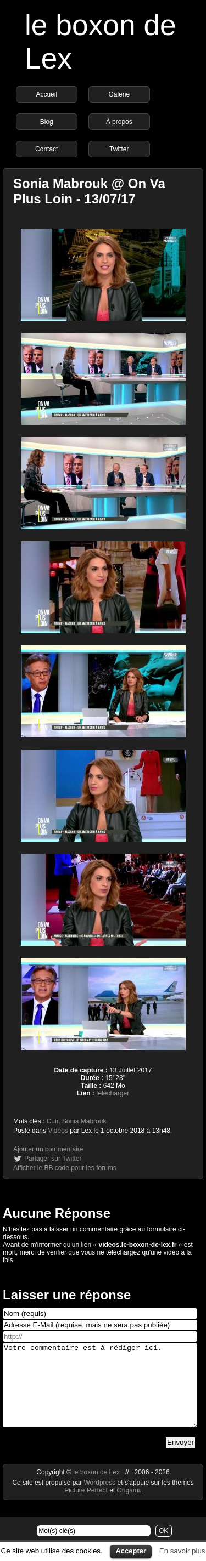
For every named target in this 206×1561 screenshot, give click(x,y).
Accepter (130, 1551)
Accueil (46, 94)
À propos (119, 122)
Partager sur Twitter (52, 1158)
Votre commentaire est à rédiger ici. (100, 1393)
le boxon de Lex (96, 1488)
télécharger (112, 1093)
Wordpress (100, 1499)
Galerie (119, 94)
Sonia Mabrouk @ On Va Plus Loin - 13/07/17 (89, 191)
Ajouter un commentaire (48, 1149)
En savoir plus (182, 1551)
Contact (46, 149)
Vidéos (58, 1130)
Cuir (52, 1121)
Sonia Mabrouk (84, 1121)
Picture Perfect (86, 1507)
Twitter (119, 149)
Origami (128, 1507)
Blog (46, 122)
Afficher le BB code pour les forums (64, 1168)
